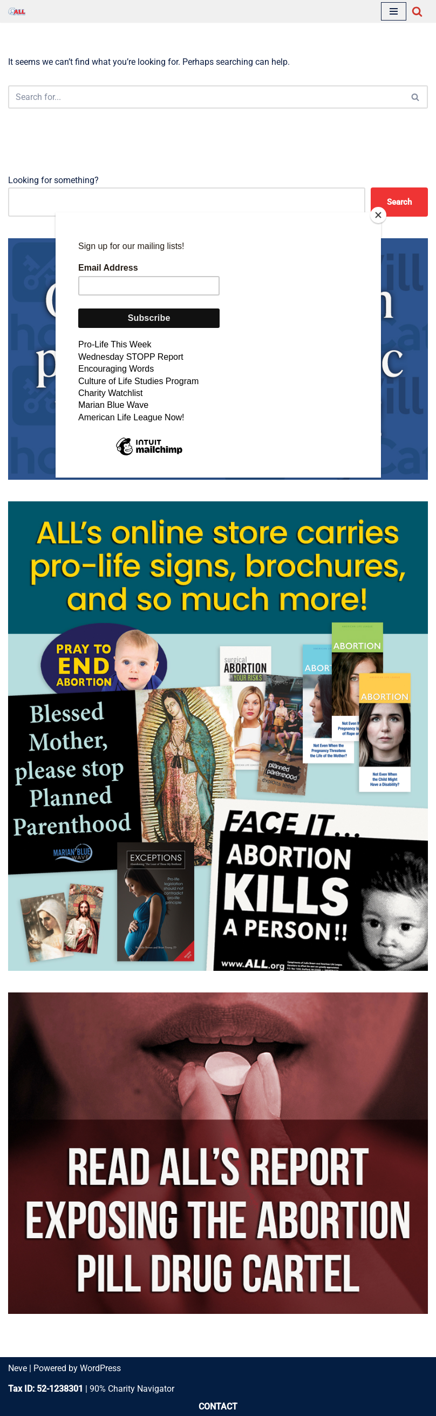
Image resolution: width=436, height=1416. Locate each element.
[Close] (378, 215)
